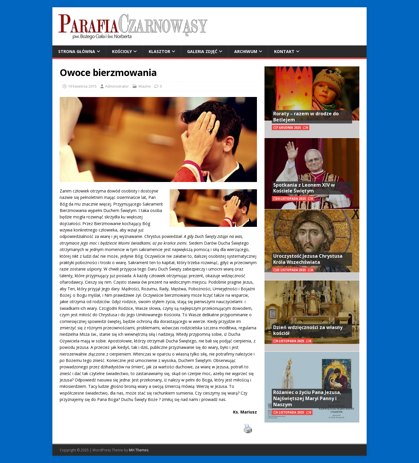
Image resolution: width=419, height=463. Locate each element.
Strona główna (76, 51)
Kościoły (122, 51)
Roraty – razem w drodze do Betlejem (306, 116)
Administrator (117, 86)
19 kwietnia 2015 (82, 86)
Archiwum (245, 51)
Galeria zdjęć (202, 51)
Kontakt (284, 51)
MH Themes (138, 450)
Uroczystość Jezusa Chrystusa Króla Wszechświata (307, 259)
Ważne (145, 86)
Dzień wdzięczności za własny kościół (307, 330)
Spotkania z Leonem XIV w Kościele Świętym (304, 188)
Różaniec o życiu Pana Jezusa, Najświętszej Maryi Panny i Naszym (307, 398)
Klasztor (159, 51)
